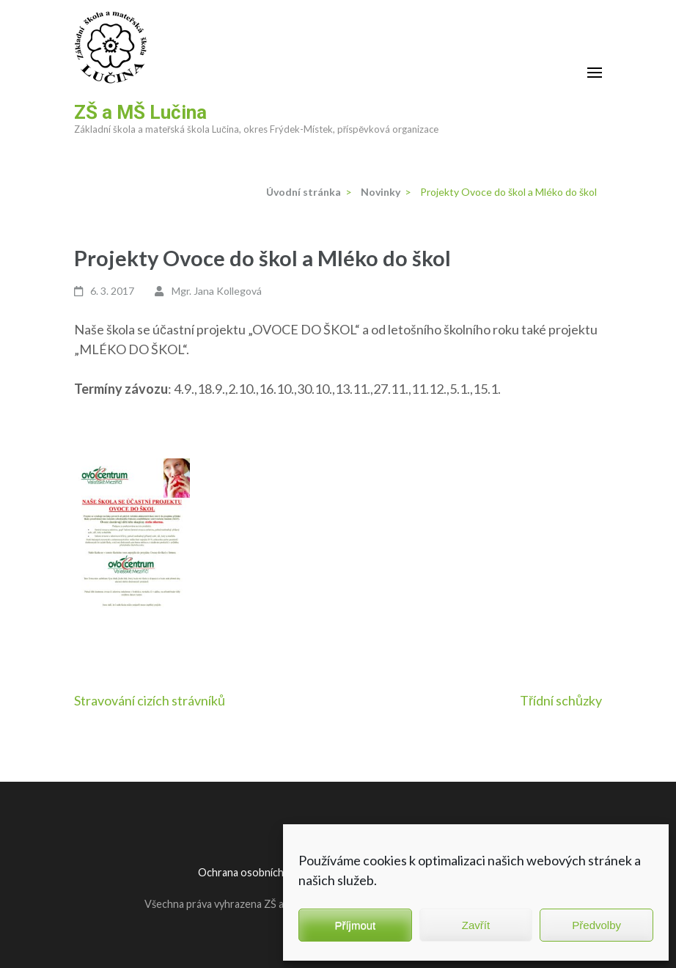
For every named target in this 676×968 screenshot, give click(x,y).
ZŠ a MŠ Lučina (140, 112)
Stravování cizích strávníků (149, 700)
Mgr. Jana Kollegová (217, 291)
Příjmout (354, 925)
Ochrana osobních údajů (254, 872)
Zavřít (476, 925)
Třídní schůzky (561, 700)
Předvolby (596, 925)
